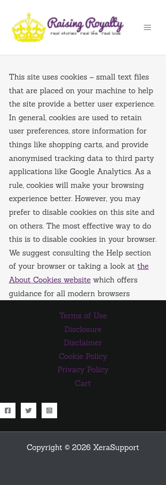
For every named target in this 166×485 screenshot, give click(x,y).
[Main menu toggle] (147, 27)
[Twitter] (28, 410)
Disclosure (83, 329)
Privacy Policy (83, 369)
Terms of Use (83, 316)
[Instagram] (49, 410)
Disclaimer (83, 343)
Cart (83, 383)
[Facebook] (7, 410)
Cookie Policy (83, 356)
